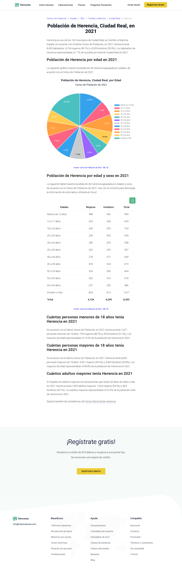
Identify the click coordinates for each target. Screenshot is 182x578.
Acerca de (135, 525)
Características (65, 5)
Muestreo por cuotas (61, 537)
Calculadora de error (100, 537)
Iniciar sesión (133, 5)
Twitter (134, 554)
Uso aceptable (137, 548)
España (73, 18)
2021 (82, 18)
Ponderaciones (58, 554)
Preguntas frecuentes (100, 5)
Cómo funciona (46, 5)
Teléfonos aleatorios (61, 525)
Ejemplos (95, 554)
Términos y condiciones (141, 542)
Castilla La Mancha (96, 18)
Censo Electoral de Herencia (100, 401)
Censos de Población (57, 18)
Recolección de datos (61, 531)
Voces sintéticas (59, 542)
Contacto (134, 531)
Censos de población (101, 542)
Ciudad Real (114, 18)
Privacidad (135, 537)
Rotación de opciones (61, 548)
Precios (81, 5)
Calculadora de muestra (102, 531)
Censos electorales (100, 548)
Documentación (98, 525)
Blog (93, 560)
